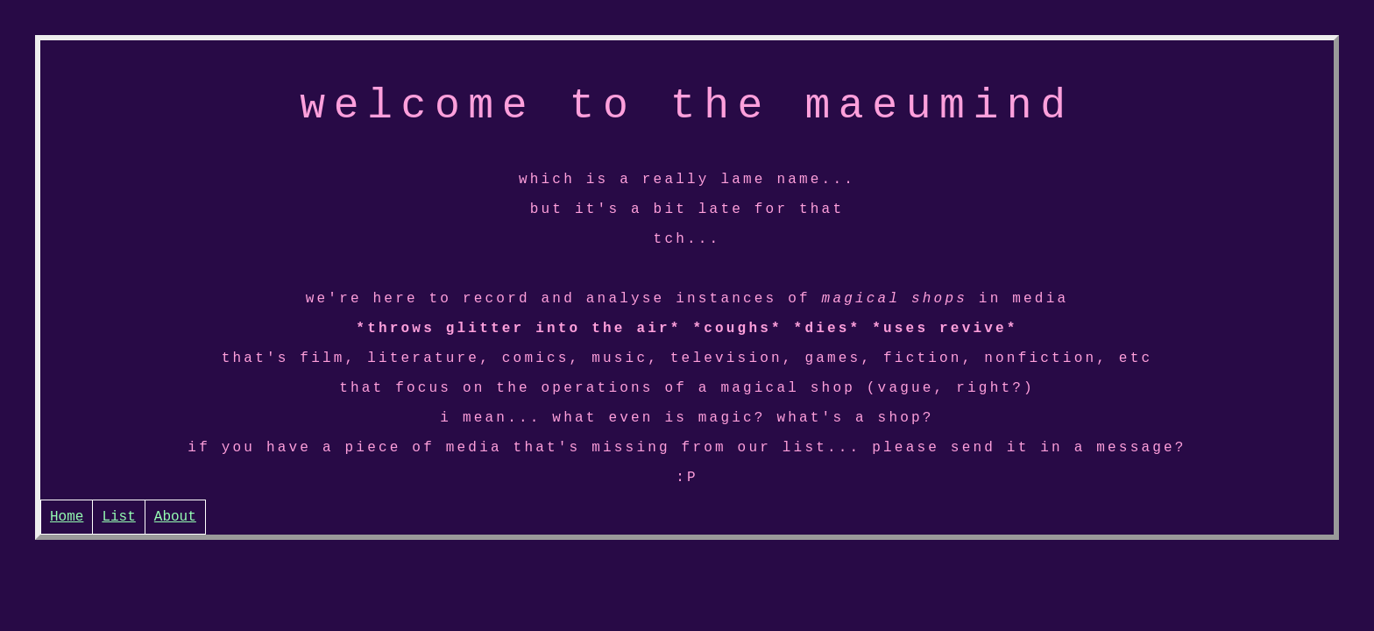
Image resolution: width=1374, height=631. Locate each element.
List (118, 567)
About (175, 567)
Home (66, 567)
